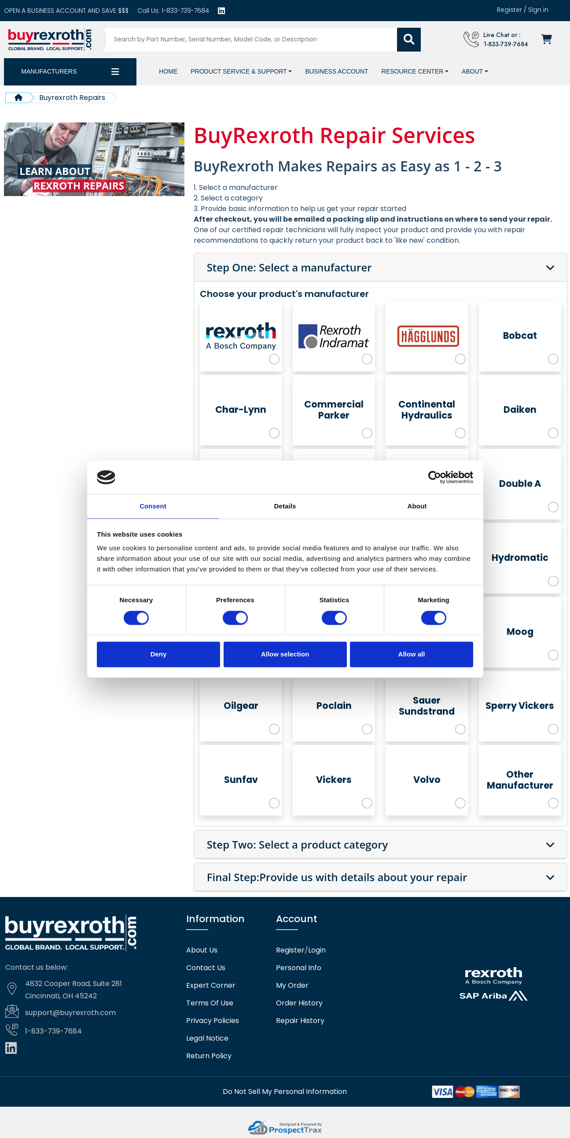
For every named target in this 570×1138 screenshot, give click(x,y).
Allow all (411, 655)
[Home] (168, 71)
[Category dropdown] (115, 71)
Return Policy (209, 1055)
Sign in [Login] (538, 10)
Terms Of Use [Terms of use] (209, 1002)
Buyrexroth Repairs (72, 97)
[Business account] (66, 10)
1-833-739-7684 (184, 10)
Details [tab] (285, 506)
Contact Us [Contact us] (205, 967)
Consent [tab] (153, 506)
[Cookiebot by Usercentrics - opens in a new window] (434, 476)
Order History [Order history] (299, 1002)
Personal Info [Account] (298, 967)
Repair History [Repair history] (300, 1020)
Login (317, 949)
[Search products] (253, 39)
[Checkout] (549, 39)
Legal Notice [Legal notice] (207, 1038)
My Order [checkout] (292, 985)
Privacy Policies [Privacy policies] (212, 1020)
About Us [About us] (201, 949)
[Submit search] (411, 39)
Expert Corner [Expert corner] (210, 985)
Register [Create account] (509, 10)
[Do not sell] (285, 1091)
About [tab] (417, 506)
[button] (241, 71)
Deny (159, 655)
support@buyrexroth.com (70, 1012)
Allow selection (285, 655)
